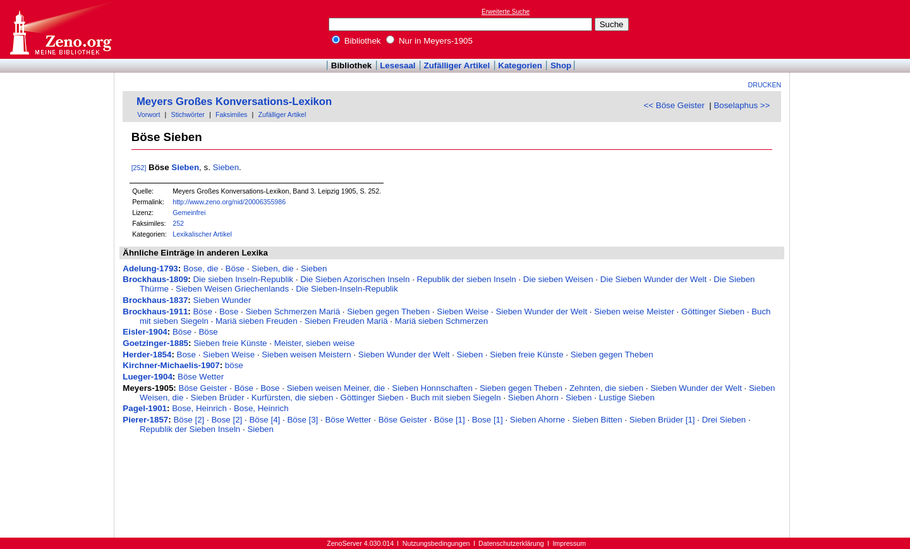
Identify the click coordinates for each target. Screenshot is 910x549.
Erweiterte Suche (506, 11)
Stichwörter (188, 114)
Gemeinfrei (189, 212)
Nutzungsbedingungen (436, 543)
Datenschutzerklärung (511, 543)
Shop (560, 65)
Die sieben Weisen (558, 279)
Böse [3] (302, 419)
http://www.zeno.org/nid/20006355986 (229, 202)
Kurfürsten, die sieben (293, 397)
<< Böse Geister (674, 105)
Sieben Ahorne (537, 419)
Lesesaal (397, 65)
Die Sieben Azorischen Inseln (355, 279)
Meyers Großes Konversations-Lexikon (234, 102)
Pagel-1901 (145, 408)
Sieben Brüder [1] (662, 419)
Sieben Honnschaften (432, 388)
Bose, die (201, 268)
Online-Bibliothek (60, 29)
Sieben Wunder (222, 300)
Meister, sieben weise (314, 343)
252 (178, 223)
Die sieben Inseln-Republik (243, 279)
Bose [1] (487, 419)
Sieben (185, 167)
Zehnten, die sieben (606, 388)
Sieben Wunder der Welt (541, 311)
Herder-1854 (147, 354)
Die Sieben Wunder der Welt (653, 279)
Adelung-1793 (150, 268)
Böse (235, 268)
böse (234, 365)
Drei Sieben (724, 419)
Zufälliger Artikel (457, 65)
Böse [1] (449, 419)
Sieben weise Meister (634, 311)
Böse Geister (203, 388)
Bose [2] (226, 419)
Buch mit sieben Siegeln (456, 397)
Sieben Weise (462, 311)
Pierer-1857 (145, 419)
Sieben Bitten (597, 419)
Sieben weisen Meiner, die (336, 388)
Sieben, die (273, 268)
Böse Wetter (201, 376)
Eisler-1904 (145, 331)
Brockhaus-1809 (155, 279)
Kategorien (520, 65)
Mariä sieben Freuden (256, 321)
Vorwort (148, 114)
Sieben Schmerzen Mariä (292, 311)
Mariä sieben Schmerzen (441, 321)
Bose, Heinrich (199, 408)
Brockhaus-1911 (155, 311)
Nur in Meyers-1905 (429, 41)
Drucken (765, 85)
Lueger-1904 (148, 376)
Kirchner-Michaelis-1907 (171, 365)
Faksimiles (231, 114)
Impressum (569, 543)
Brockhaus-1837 (155, 300)
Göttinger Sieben (712, 311)
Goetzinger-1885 (155, 343)
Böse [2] (188, 419)
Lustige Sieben (627, 397)
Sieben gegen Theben (388, 311)
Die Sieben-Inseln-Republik (347, 288)
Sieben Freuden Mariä (346, 321)
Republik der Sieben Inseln (190, 429)
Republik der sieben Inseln (466, 279)
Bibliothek (356, 41)
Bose (228, 311)
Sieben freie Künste (230, 343)
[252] (139, 167)
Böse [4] (264, 419)
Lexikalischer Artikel (202, 234)
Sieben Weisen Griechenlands (232, 288)
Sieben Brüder (218, 397)
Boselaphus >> (741, 105)
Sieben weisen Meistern (306, 354)
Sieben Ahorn (533, 397)
